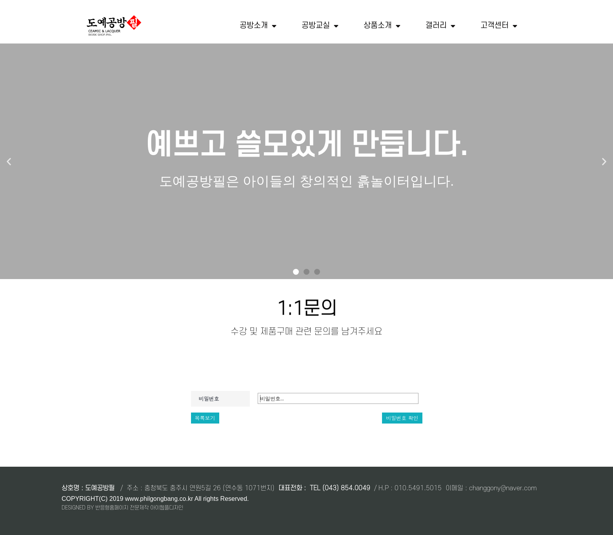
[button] (296, 272)
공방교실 (320, 25)
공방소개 (258, 25)
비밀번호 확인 (402, 418)
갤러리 (440, 25)
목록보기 (205, 418)
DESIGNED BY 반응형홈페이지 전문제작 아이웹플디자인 (122, 508)
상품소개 (382, 25)
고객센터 (498, 25)
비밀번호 (209, 398)
